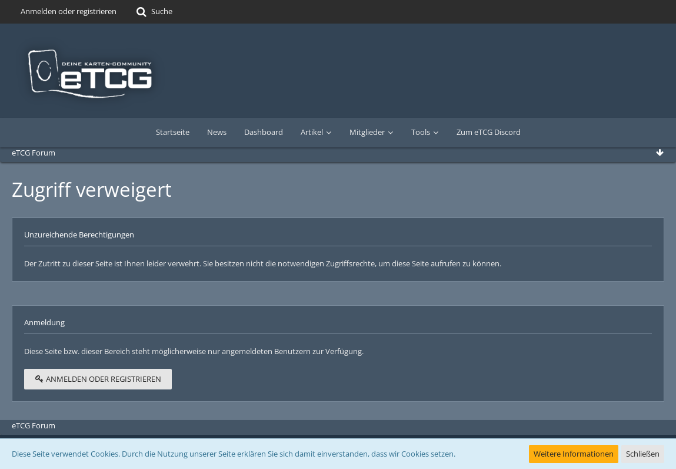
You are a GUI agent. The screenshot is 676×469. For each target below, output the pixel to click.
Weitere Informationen (574, 453)
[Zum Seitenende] (659, 152)
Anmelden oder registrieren (68, 11)
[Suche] (153, 12)
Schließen (643, 453)
